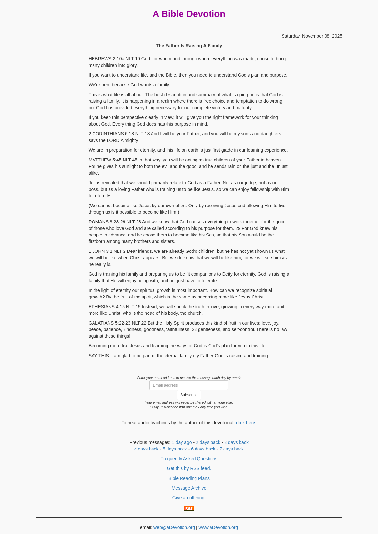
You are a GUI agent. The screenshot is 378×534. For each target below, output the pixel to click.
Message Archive (189, 488)
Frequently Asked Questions (188, 458)
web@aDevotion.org (174, 527)
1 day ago (182, 442)
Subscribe (188, 395)
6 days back (203, 448)
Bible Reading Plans (189, 478)
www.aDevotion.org (218, 527)
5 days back (175, 448)
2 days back (208, 442)
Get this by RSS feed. (189, 468)
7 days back (231, 448)
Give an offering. (189, 497)
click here (245, 422)
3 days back (236, 442)
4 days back (146, 448)
